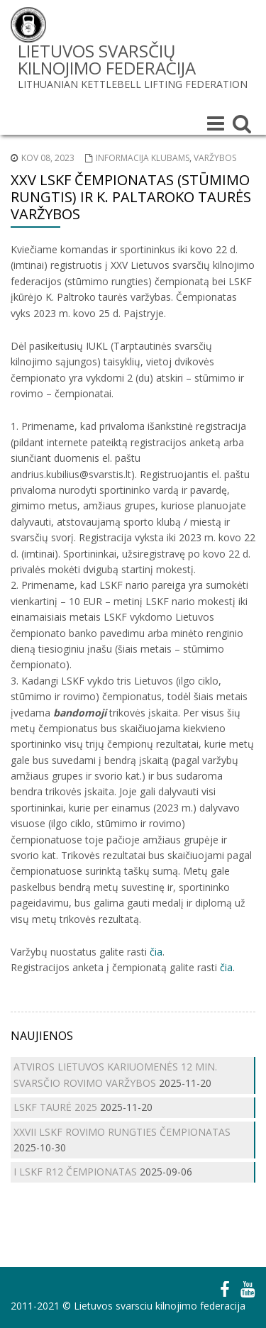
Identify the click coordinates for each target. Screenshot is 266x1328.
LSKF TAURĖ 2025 (55, 1107)
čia (156, 951)
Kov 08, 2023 (47, 158)
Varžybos (215, 158)
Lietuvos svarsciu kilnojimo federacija (159, 1305)
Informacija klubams (142, 158)
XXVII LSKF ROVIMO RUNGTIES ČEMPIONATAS (122, 1132)
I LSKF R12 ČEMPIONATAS (75, 1171)
